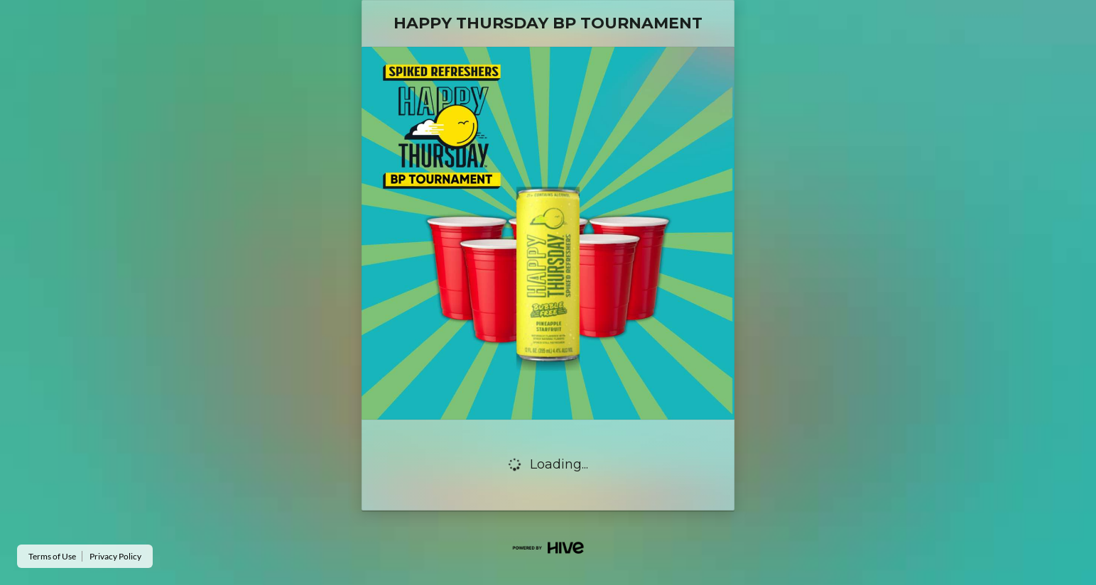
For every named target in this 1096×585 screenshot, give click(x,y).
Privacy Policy (115, 556)
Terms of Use (52, 556)
